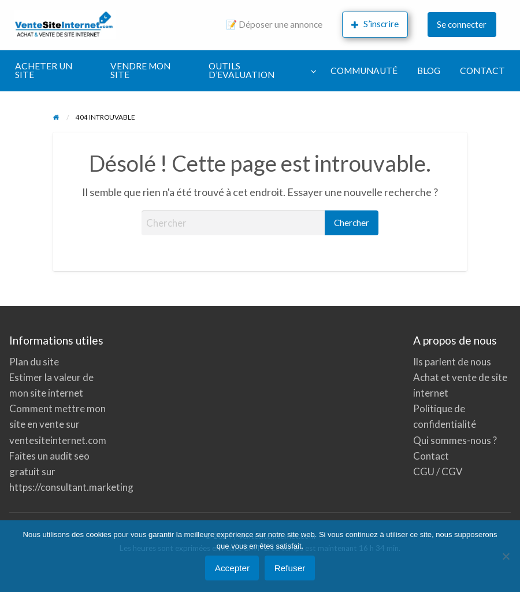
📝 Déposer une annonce (274, 24)
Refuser (290, 568)
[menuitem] (274, 25)
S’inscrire (375, 23)
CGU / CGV (438, 471)
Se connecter (461, 24)
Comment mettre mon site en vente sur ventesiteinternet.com (57, 424)
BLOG (428, 70)
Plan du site (34, 362)
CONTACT (482, 70)
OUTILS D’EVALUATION (241, 70)
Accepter (232, 568)
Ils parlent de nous (452, 362)
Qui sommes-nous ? (455, 440)
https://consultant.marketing (71, 487)
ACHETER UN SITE (43, 70)
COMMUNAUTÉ (364, 70)
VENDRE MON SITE (140, 70)
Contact (431, 456)
